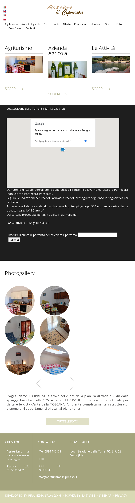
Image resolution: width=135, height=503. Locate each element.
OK (85, 141)
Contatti (30, 28)
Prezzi (46, 24)
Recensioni (80, 24)
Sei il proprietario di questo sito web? (53, 141)
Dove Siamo (15, 28)
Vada (56, 24)
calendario (95, 24)
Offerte (109, 24)
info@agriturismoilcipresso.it (57, 477)
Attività (67, 24)
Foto (119, 24)
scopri (14, 88)
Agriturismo (11, 24)
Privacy (121, 495)
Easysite (88, 495)
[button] (63, 150)
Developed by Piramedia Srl (27, 495)
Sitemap (105, 495)
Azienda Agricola (30, 24)
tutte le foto (67, 421)
